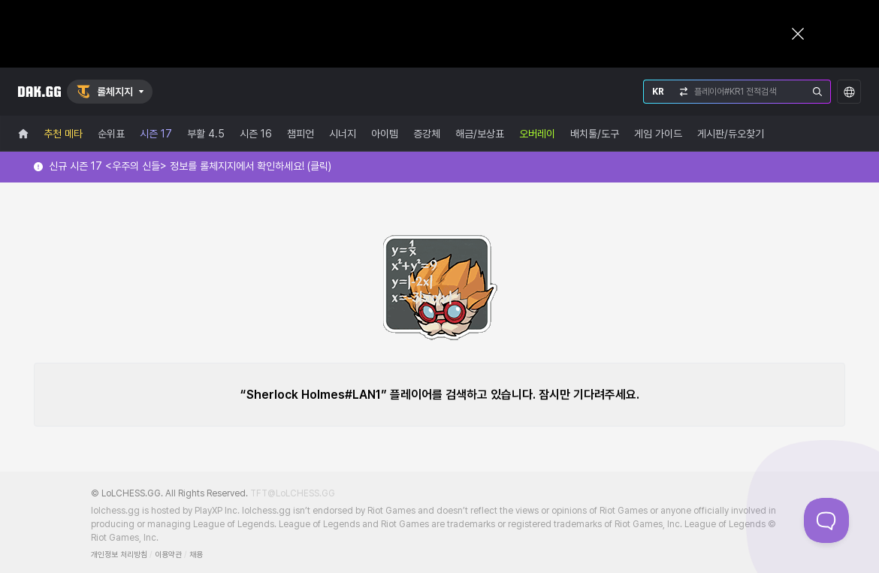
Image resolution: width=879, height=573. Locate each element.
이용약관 (168, 554)
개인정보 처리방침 (119, 554)
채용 (196, 554)
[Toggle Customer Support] (826, 520)
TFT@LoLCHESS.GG (292, 493)
